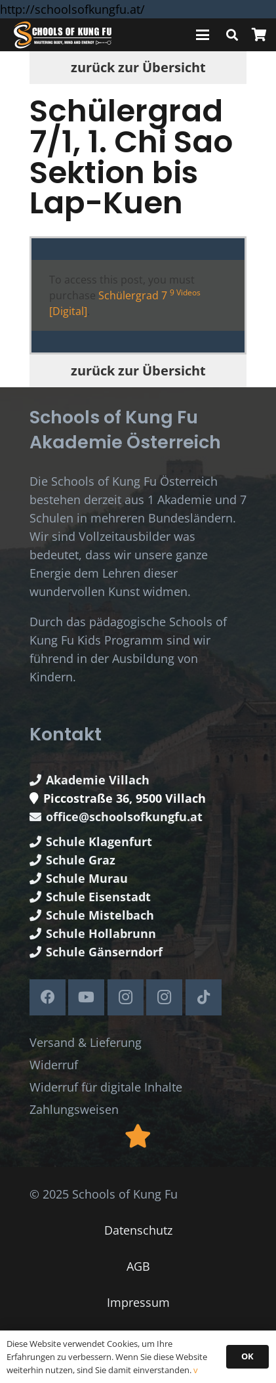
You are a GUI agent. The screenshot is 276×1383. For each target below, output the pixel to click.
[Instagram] (126, 997)
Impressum (138, 1302)
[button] (203, 34)
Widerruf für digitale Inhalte (106, 1087)
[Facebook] (48, 997)
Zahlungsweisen (74, 1109)
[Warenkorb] (259, 34)
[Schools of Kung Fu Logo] (63, 35)
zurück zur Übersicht (138, 67)
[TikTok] (204, 997)
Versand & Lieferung (86, 1042)
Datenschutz (138, 1230)
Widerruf (54, 1065)
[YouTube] (86, 997)
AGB (138, 1266)
